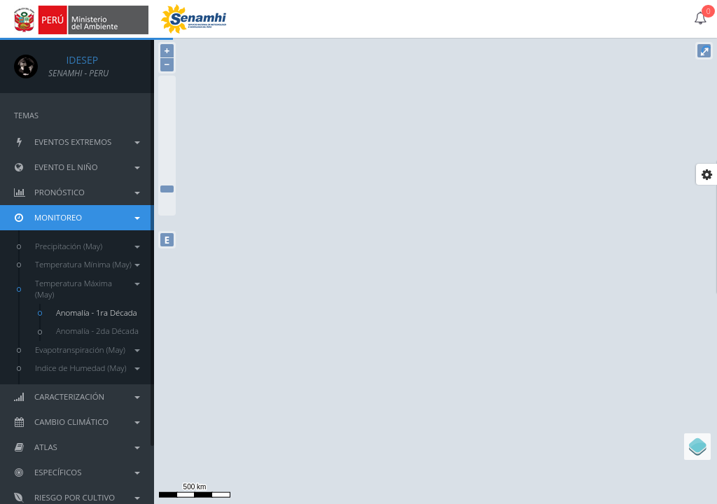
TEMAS (26, 115)
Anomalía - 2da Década (97, 331)
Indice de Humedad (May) (87, 368)
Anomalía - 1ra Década (96, 312)
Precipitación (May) (87, 246)
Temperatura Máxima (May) (87, 289)
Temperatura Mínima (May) (87, 264)
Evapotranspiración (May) (87, 349)
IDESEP (73, 59)
